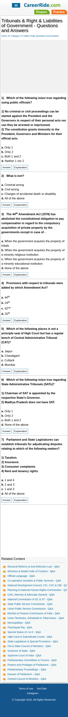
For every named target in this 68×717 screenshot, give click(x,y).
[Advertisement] (33, 66)
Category (15, 36)
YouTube (42, 688)
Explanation (20, 167)
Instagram (32, 693)
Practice (59, 11)
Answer (6, 167)
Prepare (41, 11)
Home (4, 36)
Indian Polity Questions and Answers (41, 36)
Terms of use (26, 688)
